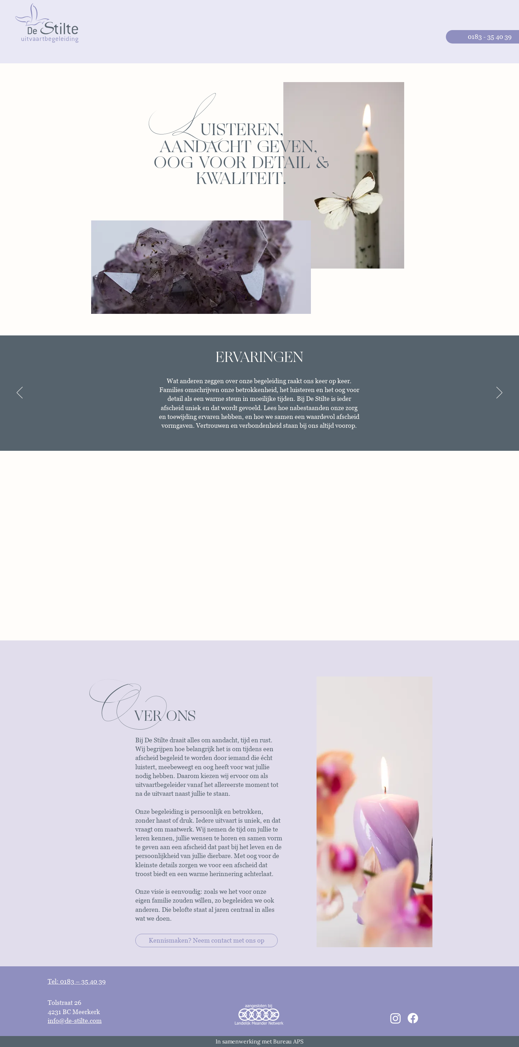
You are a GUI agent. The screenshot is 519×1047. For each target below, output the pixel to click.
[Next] (499, 393)
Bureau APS (288, 1041)
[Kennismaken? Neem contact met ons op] (206, 940)
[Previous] (20, 393)
